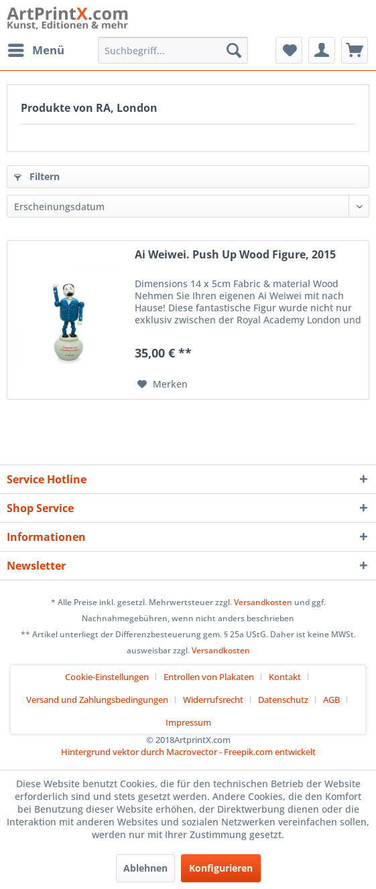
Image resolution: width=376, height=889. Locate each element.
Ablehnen (145, 868)
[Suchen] (234, 50)
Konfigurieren (221, 868)
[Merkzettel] (288, 50)
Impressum (188, 722)
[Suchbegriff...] (173, 50)
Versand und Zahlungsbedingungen (97, 700)
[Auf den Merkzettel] (162, 384)
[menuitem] (35, 50)
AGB (331, 700)
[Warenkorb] (354, 50)
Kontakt (285, 677)
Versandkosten (263, 602)
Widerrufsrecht (213, 700)
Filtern (37, 176)
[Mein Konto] (321, 50)
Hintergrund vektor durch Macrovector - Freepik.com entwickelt (188, 752)
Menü (36, 48)
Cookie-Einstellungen (107, 677)
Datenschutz (283, 700)
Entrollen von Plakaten (209, 677)
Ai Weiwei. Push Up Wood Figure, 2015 (235, 255)
